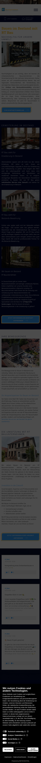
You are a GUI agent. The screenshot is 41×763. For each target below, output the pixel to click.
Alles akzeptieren (33, 749)
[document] (20, 708)
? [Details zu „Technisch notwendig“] (27, 731)
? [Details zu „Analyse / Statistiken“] (27, 735)
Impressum (8, 757)
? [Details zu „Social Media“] (21, 739)
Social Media (12, 739)
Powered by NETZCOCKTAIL (20, 761)
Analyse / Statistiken (15, 735)
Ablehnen (8, 749)
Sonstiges (11, 743)
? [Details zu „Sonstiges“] (19, 743)
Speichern (20, 749)
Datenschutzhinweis (19, 757)
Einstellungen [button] (32, 757)
